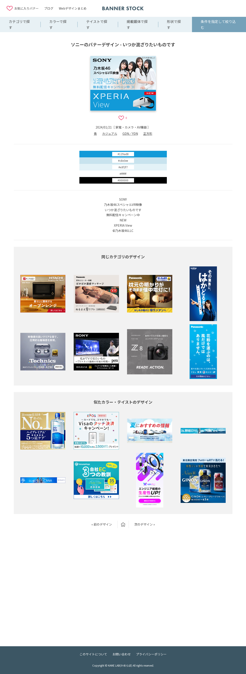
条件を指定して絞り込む (218, 24)
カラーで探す (57, 24)
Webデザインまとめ (73, 8)
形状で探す (174, 24)
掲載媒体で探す (137, 24)
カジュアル (109, 133)
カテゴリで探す (19, 24)
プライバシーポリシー (151, 654)
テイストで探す (96, 24)
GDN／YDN (130, 133)
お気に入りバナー (26, 8)
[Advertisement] (204, 8)
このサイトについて (93, 654)
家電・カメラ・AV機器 (131, 127)
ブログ (48, 8)
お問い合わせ (121, 654)
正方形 (147, 133)
